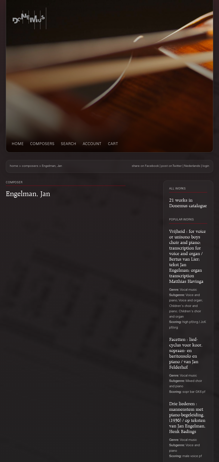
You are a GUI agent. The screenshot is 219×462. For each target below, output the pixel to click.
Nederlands (192, 166)
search (68, 144)
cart (113, 144)
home (18, 144)
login (206, 166)
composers (42, 144)
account (92, 144)
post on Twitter (171, 166)
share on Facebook (145, 166)
